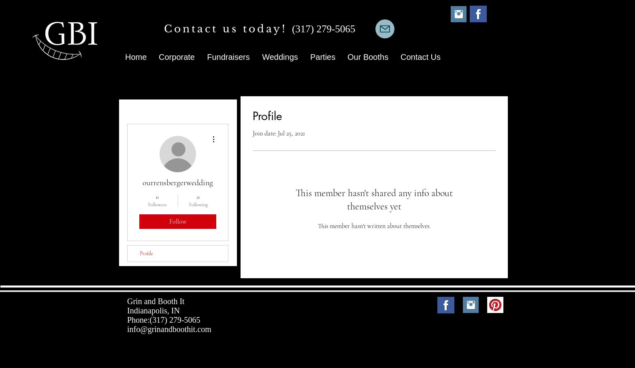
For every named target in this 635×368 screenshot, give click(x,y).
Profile (146, 253)
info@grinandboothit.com (169, 329)
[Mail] (384, 28)
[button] (367, 57)
